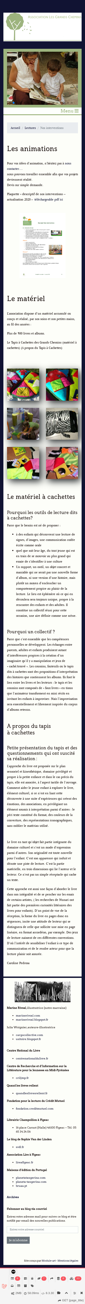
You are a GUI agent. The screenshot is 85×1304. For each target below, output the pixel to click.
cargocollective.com (29, 1035)
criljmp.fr (22, 1078)
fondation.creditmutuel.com (34, 1108)
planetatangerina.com (31, 1177)
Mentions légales (68, 1260)
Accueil (15, 128)
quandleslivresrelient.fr (32, 1093)
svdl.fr (20, 1147)
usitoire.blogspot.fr (28, 1039)
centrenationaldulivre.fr (32, 1058)
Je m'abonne (18, 1240)
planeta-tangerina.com (31, 1181)
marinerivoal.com (28, 1015)
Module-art (49, 1260)
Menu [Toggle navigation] (70, 111)
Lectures (30, 128)
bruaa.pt (21, 1185)
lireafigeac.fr (24, 1162)
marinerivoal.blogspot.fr (32, 1019)
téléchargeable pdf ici (48, 199)
